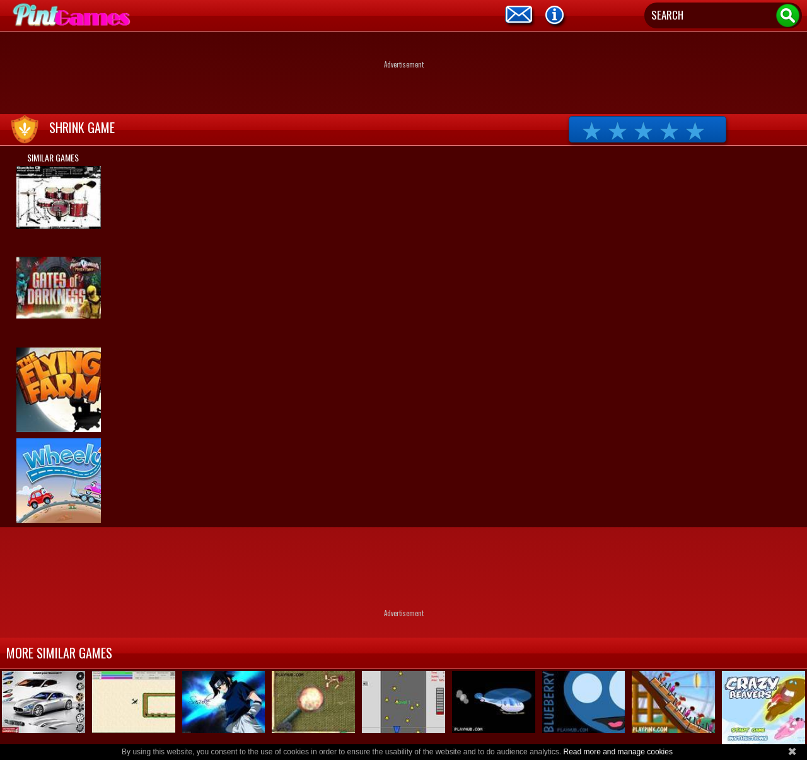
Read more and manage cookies (617, 751)
